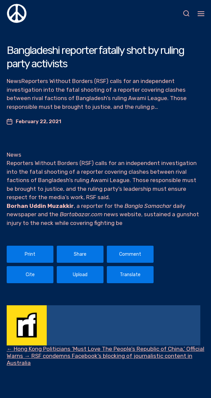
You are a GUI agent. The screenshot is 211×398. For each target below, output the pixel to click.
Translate (130, 274)
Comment (130, 254)
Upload (80, 274)
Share (80, 254)
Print (30, 254)
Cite (30, 274)
